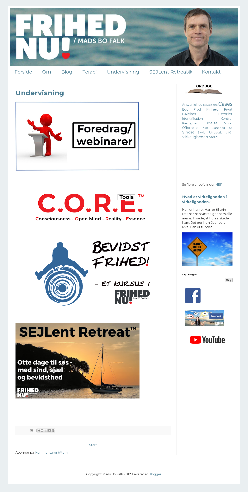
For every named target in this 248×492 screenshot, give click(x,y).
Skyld (201, 132)
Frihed (212, 109)
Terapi (89, 72)
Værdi (213, 137)
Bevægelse (210, 104)
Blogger (155, 474)
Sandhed (219, 128)
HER (218, 184)
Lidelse (211, 123)
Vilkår (229, 132)
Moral (228, 123)
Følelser (189, 114)
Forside (23, 72)
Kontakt (211, 72)
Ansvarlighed (192, 105)
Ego (185, 109)
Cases (225, 104)
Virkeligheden (195, 136)
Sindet (188, 132)
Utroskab (215, 132)
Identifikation (192, 118)
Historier (224, 114)
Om (46, 72)
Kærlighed (190, 123)
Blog (66, 72)
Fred (197, 109)
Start (93, 445)
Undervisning (123, 72)
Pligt (205, 128)
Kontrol (226, 118)
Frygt (228, 109)
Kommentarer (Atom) (52, 452)
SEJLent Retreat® (170, 72)
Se (230, 128)
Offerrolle (190, 128)
